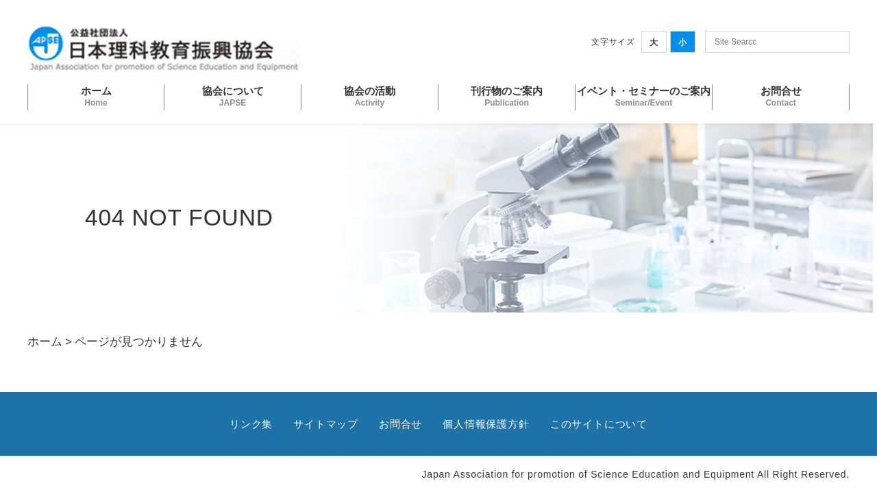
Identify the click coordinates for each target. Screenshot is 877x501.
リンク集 (251, 424)
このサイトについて (598, 424)
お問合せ (400, 424)
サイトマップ (325, 424)
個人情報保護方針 (486, 424)
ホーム (44, 341)
